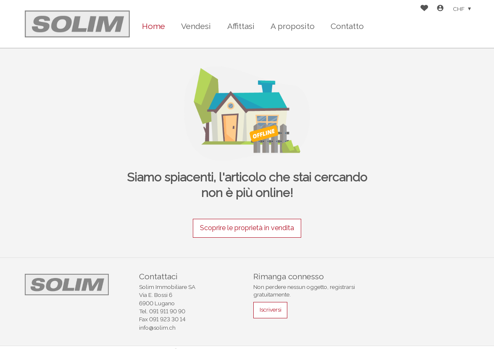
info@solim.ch (157, 327)
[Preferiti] (424, 9)
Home (153, 26)
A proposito (293, 26)
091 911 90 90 (167, 311)
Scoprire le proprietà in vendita (247, 228)
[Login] (440, 9)
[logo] (77, 23)
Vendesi (196, 26)
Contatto (347, 26)
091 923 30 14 (167, 319)
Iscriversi (270, 309)
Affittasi (241, 26)
